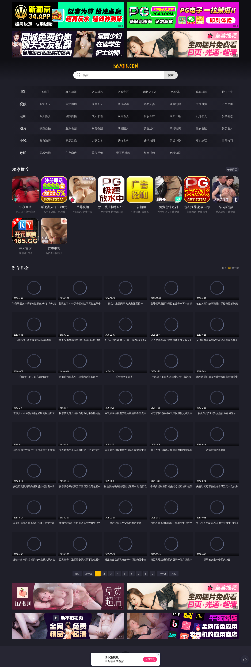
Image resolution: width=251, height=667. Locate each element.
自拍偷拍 (71, 104)
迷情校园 (149, 140)
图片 (23, 128)
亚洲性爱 (45, 116)
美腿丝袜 (149, 128)
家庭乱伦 (71, 140)
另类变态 (227, 116)
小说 (23, 140)
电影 (23, 116)
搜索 (171, 75)
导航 (23, 152)
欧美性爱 (123, 116)
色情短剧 (175, 153)
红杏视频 (149, 153)
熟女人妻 (149, 104)
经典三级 (175, 116)
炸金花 (175, 92)
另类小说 (175, 140)
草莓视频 (97, 153)
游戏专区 (123, 92)
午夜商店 (71, 153)
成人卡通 (97, 116)
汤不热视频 (123, 153)
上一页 (88, 573)
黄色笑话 (201, 140)
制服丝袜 (149, 116)
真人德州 (71, 92)
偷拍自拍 (71, 116)
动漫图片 (123, 128)
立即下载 (150, 659)
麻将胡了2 (149, 92)
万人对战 (97, 92)
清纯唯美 (175, 128)
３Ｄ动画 (123, 104)
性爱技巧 (227, 140)
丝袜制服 (175, 104)
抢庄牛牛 (227, 92)
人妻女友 (97, 140)
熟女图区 (201, 128)
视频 (23, 104)
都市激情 (45, 140)
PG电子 (45, 92)
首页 (77, 573)
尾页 (174, 573)
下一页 (162, 573)
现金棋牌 (201, 92)
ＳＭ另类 (227, 104)
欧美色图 (97, 128)
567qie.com (125, 66)
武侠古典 (123, 140)
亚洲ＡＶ (45, 104)
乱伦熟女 (201, 116)
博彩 (23, 91)
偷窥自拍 (45, 128)
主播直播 (201, 104)
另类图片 (227, 128)
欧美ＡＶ (97, 104)
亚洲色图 (71, 128)
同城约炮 (45, 153)
